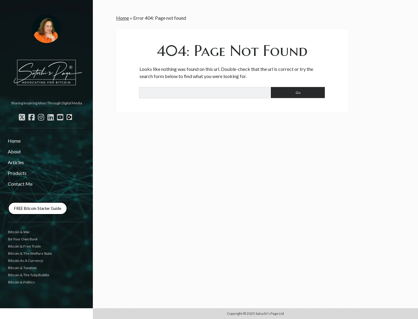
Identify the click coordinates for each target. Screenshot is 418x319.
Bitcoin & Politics (21, 282)
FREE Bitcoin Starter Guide (37, 208)
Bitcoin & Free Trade (24, 246)
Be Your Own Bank (23, 239)
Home (14, 141)
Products (17, 173)
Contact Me (20, 184)
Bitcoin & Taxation (22, 267)
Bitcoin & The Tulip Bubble (28, 275)
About (14, 151)
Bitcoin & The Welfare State (30, 253)
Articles (16, 162)
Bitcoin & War (19, 232)
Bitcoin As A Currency (25, 260)
